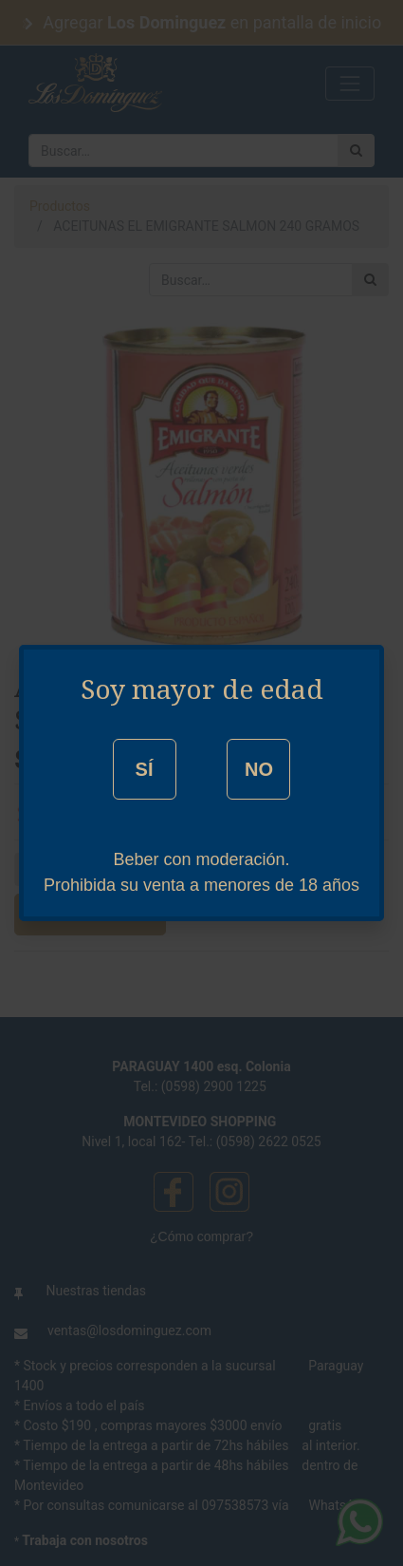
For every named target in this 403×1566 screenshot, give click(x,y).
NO (259, 769)
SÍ (145, 769)
